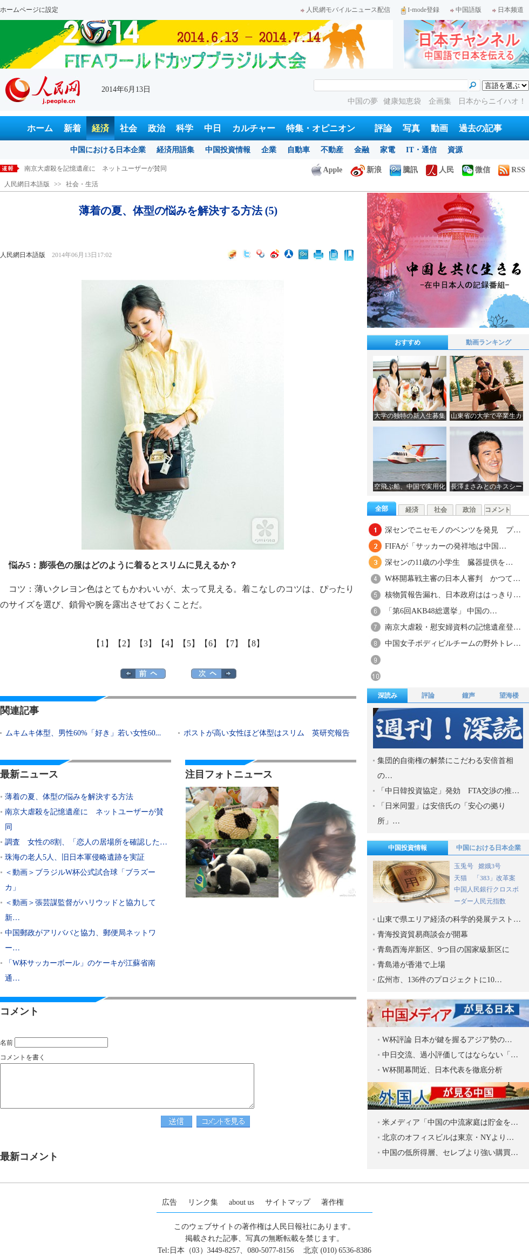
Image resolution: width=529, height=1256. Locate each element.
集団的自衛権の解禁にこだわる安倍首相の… (445, 768)
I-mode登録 (420, 9)
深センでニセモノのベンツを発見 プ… (453, 530)
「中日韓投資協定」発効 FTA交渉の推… (448, 791)
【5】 (189, 643)
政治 (156, 128)
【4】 (167, 643)
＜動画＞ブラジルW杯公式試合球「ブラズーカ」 (80, 880)
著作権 (332, 1202)
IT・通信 (421, 150)
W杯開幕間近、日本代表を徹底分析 (442, 1070)
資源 (455, 150)
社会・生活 (82, 184)
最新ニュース (29, 774)
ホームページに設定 (29, 9)
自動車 (298, 150)
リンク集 (203, 1202)
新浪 (366, 170)
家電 (387, 150)
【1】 (102, 643)
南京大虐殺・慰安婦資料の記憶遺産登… (453, 627)
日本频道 (508, 9)
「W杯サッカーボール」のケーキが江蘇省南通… (80, 970)
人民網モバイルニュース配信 (345, 9)
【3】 (146, 643)
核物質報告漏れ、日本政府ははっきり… (453, 595)
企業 (268, 150)
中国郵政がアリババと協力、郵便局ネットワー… (80, 940)
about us (241, 1202)
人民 (440, 170)
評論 (383, 128)
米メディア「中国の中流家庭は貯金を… (450, 1122)
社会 (128, 128)
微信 (476, 170)
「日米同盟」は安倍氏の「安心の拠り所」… (441, 813)
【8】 (253, 643)
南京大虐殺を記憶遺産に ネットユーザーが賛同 (84, 819)
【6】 (210, 643)
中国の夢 (363, 101)
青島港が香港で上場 (411, 965)
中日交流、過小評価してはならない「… (450, 1055)
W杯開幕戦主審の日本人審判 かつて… (452, 579)
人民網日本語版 (27, 184)
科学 (184, 128)
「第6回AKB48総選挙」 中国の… (441, 611)
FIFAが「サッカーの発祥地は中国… (445, 546)
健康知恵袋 (403, 101)
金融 (361, 150)
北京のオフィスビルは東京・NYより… (448, 1137)
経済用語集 (175, 150)
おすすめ (408, 342)
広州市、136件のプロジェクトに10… (439, 980)
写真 (411, 128)
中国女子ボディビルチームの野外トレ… (453, 643)
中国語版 (465, 9)
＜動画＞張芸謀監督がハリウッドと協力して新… (80, 910)
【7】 (232, 643)
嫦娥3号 (489, 866)
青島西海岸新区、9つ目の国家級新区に (443, 950)
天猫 (461, 878)
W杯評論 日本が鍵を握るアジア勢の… (447, 1040)
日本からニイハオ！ (492, 101)
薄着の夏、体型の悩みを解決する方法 (79, 168)
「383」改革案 (494, 878)
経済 (100, 128)
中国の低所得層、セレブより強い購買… (450, 1153)
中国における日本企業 (108, 150)
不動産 (332, 150)
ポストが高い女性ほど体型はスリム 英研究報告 (267, 733)
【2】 (124, 643)
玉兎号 (463, 866)
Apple (327, 170)
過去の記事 (480, 128)
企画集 (441, 101)
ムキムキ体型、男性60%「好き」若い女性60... (83, 733)
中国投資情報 (227, 150)
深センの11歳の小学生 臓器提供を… (449, 562)
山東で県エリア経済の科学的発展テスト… (449, 919)
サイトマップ (287, 1202)
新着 (72, 128)
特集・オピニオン (320, 128)
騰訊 (404, 170)
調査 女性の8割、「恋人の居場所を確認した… (86, 842)
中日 (212, 128)
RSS (511, 170)
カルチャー (253, 128)
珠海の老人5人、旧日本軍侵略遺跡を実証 (75, 857)
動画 (439, 128)
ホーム (40, 128)
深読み (387, 695)
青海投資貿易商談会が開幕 (422, 934)
